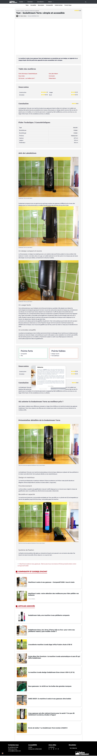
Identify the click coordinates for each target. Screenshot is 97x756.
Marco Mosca (23, 16)
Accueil (17, 10)
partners (45, 369)
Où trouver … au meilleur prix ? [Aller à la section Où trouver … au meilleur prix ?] (27, 78)
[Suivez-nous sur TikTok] (51, 748)
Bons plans (41, 5)
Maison (51, 2)
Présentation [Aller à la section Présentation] (52, 78)
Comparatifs (49, 5)
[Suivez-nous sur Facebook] (55, 748)
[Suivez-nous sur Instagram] (58, 748)
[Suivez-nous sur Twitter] (48, 748)
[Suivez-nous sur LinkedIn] (53, 748)
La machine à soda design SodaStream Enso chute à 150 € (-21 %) (51, 672)
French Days (67, 5)
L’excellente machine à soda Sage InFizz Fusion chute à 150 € (50, 644)
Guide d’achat (58, 5)
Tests (27, 5)
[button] (86, 1)
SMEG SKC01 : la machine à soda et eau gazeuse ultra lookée (49, 699)
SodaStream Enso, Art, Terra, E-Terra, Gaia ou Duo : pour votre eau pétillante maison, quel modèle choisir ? (51, 630)
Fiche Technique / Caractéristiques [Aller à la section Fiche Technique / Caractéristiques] (28, 73)
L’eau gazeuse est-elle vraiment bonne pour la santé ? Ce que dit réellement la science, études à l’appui (51, 714)
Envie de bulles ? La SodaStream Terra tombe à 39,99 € (47, 728)
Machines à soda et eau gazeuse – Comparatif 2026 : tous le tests (51, 582)
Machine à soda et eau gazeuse (32, 10)
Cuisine (22, 2)
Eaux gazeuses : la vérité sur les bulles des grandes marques (49, 686)
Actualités (33, 5)
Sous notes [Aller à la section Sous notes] (22, 76)
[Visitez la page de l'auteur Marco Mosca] (17, 16)
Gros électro (42, 2)
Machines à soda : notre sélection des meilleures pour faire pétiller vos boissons (53, 594)
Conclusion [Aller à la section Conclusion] (52, 76)
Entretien (32, 2)
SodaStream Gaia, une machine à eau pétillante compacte (49, 615)
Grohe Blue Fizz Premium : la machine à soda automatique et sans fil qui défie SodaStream (54, 657)
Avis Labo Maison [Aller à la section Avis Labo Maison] (53, 73)
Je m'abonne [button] (73, 748)
